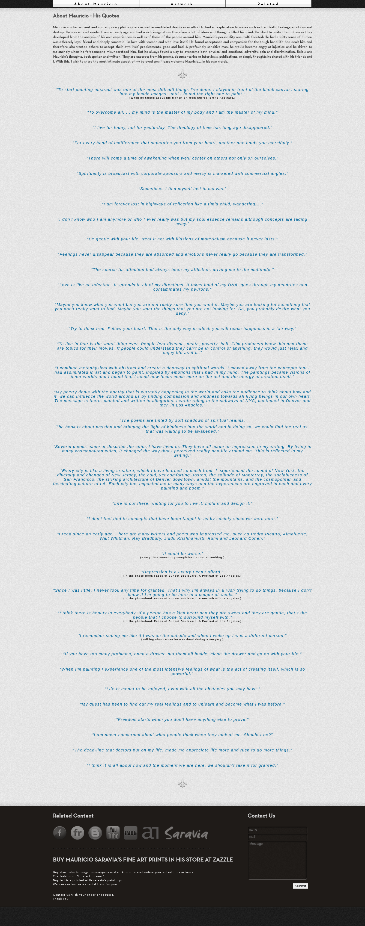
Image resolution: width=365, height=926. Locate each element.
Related (268, 4)
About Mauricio (96, 4)
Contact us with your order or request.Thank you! (140, 885)
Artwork (182, 4)
